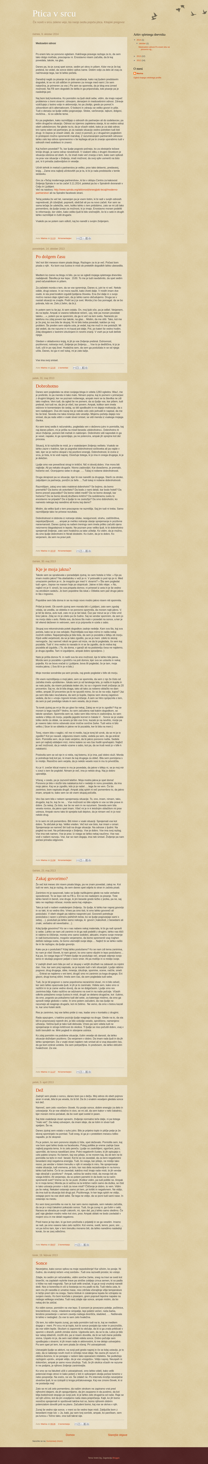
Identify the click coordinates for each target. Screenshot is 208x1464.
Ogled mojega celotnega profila (147, 77)
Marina (140, 73)
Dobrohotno (47, 385)
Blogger (116, 1458)
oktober (142, 43)
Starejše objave (117, 1434)
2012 (139, 60)
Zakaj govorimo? (52, 878)
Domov (70, 1434)
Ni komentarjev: (65, 238)
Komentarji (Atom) (54, 1441)
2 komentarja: (64, 1244)
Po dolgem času (50, 256)
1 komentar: (63, 368)
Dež (39, 1090)
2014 (139, 40)
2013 (139, 56)
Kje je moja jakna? (53, 569)
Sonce (41, 1263)
